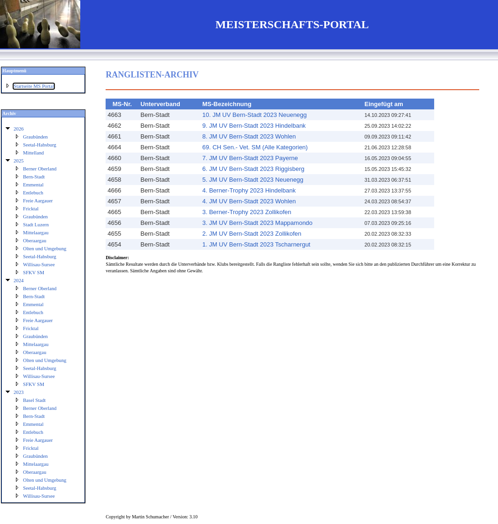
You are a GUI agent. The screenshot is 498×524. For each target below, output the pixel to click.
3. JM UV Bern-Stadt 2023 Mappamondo (257, 222)
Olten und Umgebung (44, 248)
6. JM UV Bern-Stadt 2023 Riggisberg (253, 168)
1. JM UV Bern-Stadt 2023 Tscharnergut (256, 244)
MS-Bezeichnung (227, 104)
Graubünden (35, 136)
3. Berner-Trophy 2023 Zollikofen (246, 212)
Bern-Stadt (34, 176)
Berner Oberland (39, 168)
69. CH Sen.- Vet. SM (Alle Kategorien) (255, 147)
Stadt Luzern (36, 224)
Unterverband (160, 104)
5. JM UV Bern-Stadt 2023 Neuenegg (252, 179)
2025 (18, 160)
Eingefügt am (384, 104)
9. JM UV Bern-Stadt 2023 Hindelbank (254, 125)
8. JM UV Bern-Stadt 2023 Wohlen (249, 136)
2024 (18, 280)
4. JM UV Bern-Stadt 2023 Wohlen (249, 201)
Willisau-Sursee (39, 264)
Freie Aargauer (38, 200)
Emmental (33, 184)
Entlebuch (33, 192)
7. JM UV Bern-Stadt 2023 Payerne (250, 158)
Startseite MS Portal (34, 86)
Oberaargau (34, 240)
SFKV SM (33, 272)
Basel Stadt (34, 400)
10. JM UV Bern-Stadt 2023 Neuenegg (254, 114)
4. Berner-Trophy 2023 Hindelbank (249, 190)
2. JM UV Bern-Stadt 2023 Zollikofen (251, 233)
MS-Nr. (122, 104)
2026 (18, 128)
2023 (18, 392)
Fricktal (30, 208)
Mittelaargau (35, 232)
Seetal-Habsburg (39, 144)
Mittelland (33, 152)
